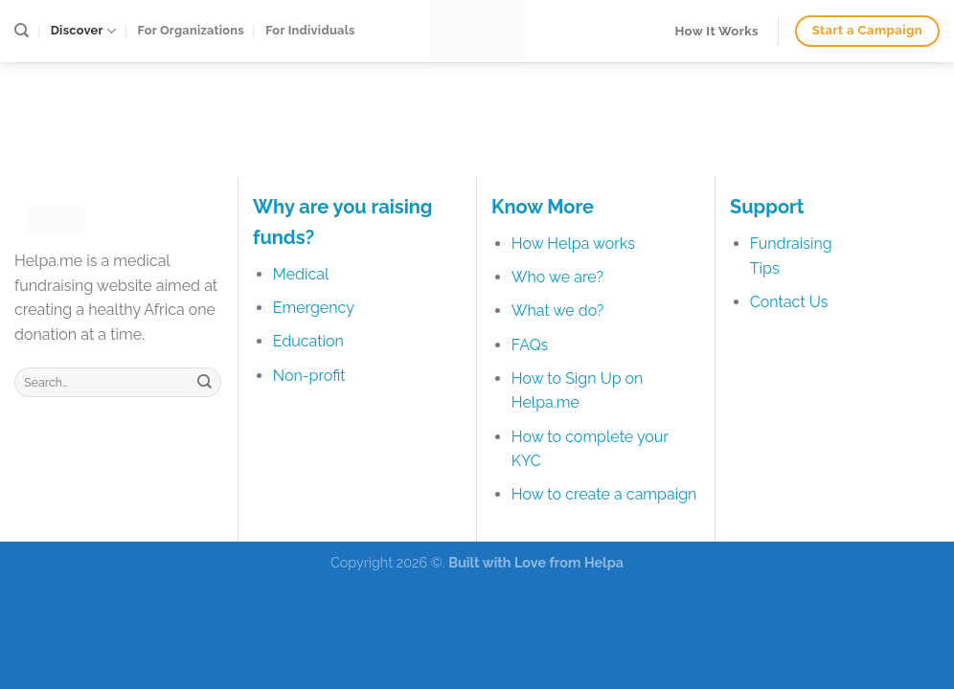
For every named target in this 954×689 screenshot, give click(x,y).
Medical (301, 274)
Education (308, 341)
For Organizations (190, 30)
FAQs (530, 345)
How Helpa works (573, 243)
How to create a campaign (604, 494)
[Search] (21, 30)
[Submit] (205, 382)
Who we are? (557, 277)
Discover (83, 31)
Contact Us (789, 302)
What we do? (557, 310)
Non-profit (309, 376)
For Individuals (309, 30)
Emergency (313, 308)
